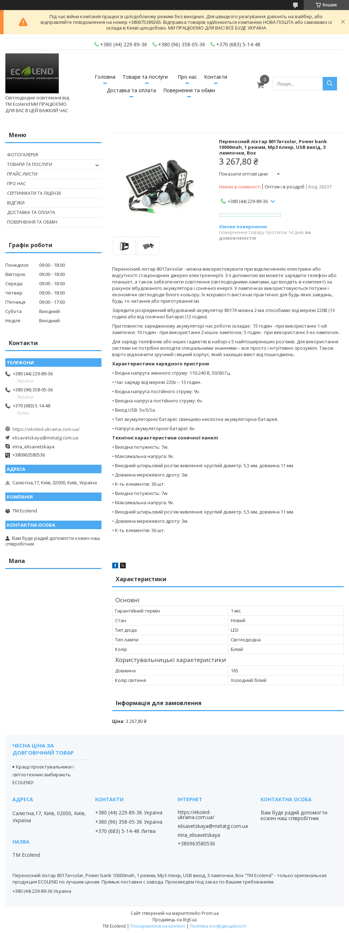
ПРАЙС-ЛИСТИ (22, 174)
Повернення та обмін (189, 90)
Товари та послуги (145, 76)
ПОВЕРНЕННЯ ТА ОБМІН (32, 222)
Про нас (187, 76)
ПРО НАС (16, 184)
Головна (105, 76)
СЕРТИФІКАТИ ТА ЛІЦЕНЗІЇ (34, 193)
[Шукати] (330, 83)
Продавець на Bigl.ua (174, 920)
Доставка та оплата (131, 90)
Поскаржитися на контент (157, 926)
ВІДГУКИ (16, 203)
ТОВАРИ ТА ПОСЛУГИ (29, 164)
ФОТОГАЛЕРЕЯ (22, 155)
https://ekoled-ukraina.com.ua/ (46, 429)
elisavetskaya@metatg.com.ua (45, 438)
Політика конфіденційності (218, 926)
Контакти (215, 76)
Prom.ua (210, 913)
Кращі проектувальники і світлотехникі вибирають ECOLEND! (43, 774)
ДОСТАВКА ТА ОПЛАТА (31, 212)
